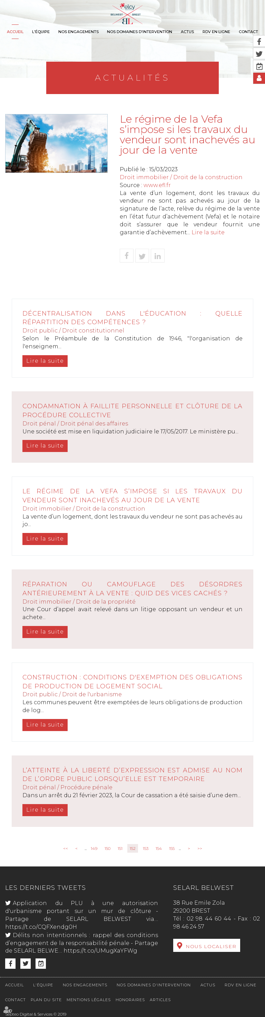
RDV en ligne (216, 31)
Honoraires (130, 999)
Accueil (15, 31)
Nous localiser (211, 946)
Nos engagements (78, 31)
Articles (160, 999)
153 (145, 848)
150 (107, 848)
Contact (248, 31)
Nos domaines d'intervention (139, 31)
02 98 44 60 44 (209, 918)
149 (94, 848)
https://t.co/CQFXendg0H (41, 927)
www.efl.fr (157, 185)
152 (133, 848)
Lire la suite (208, 232)
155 (172, 848)
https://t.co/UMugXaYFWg (100, 950)
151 (120, 848)
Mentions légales (89, 999)
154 (159, 848)
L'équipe (41, 31)
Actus (187, 31)
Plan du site (46, 999)
